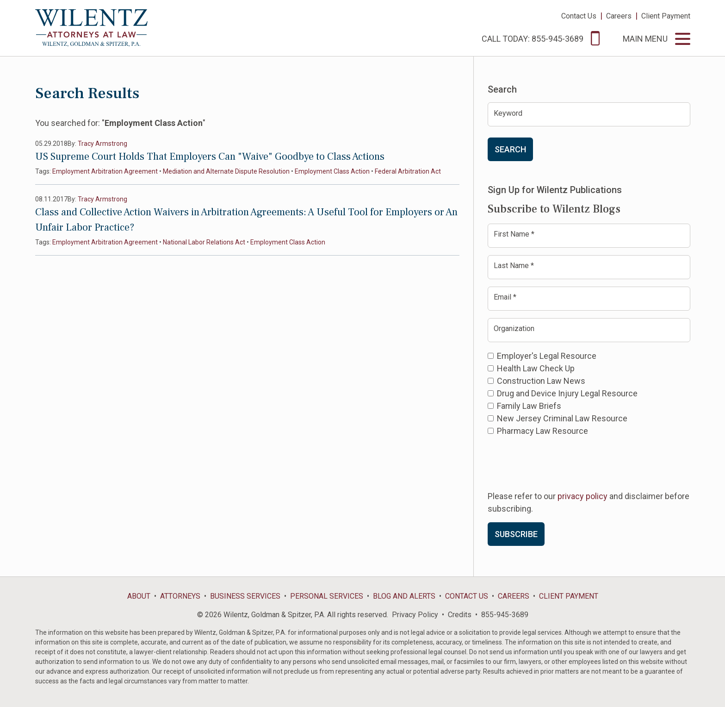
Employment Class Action (332, 171)
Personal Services (326, 596)
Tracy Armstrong (102, 143)
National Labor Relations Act (204, 242)
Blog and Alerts (404, 596)
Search (510, 149)
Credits (459, 614)
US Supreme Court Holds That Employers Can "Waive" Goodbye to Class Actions (209, 156)
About (138, 596)
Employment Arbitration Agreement (105, 171)
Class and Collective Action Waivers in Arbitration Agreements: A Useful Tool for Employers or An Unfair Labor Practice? (246, 220)
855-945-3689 (504, 614)
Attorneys (180, 596)
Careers (619, 16)
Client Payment (665, 16)
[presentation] (558, 462)
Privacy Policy (415, 614)
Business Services (245, 596)
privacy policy (582, 496)
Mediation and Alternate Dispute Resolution (226, 171)
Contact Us (578, 16)
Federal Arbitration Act (408, 171)
